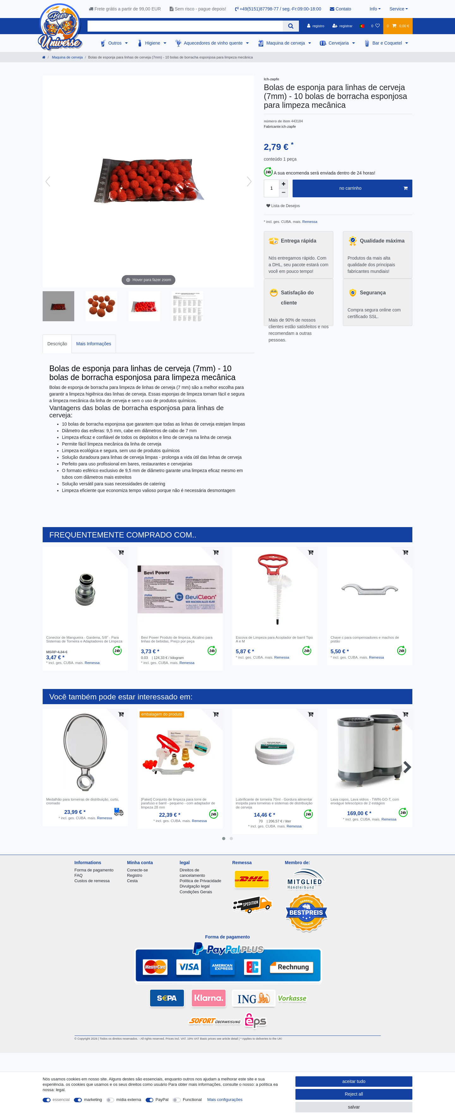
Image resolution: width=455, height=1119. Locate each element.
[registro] (316, 26)
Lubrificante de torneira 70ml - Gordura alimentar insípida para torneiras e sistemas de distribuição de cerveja (274, 803)
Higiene (153, 43)
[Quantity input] (271, 188)
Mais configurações (224, 1099)
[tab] (57, 344)
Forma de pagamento (94, 870)
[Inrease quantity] (283, 184)
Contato (340, 8)
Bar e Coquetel (388, 43)
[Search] (291, 26)
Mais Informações (93, 343)
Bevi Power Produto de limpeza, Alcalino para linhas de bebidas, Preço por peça (176, 639)
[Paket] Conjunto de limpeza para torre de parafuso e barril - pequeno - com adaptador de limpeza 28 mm (178, 803)
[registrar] (342, 26)
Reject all (354, 1094)
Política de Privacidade (200, 880)
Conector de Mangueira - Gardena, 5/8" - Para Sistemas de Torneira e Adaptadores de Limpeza (84, 639)
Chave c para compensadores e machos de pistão (365, 639)
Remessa (309, 222)
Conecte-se (137, 870)
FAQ (79, 875)
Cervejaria (339, 43)
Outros (115, 43)
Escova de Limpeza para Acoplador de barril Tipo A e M (274, 639)
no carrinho (373, 188)
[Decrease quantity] (283, 192)
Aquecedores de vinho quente (214, 43)
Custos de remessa (92, 880)
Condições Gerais (196, 891)
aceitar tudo (353, 1081)
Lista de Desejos (283, 206)
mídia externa (128, 1099)
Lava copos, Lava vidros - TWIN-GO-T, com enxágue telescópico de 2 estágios (365, 801)
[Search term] (185, 26)
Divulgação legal (195, 886)
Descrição (57, 343)
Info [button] (373, 8)
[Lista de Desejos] (375, 26)
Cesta (132, 880)
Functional (192, 1099)
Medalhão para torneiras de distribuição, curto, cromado (82, 801)
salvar (354, 1107)
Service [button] (397, 8)
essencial (61, 1099)
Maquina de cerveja (286, 43)
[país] (362, 26)
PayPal (161, 1099)
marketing (93, 1099)
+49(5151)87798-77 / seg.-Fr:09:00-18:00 (278, 8)
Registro (134, 875)
